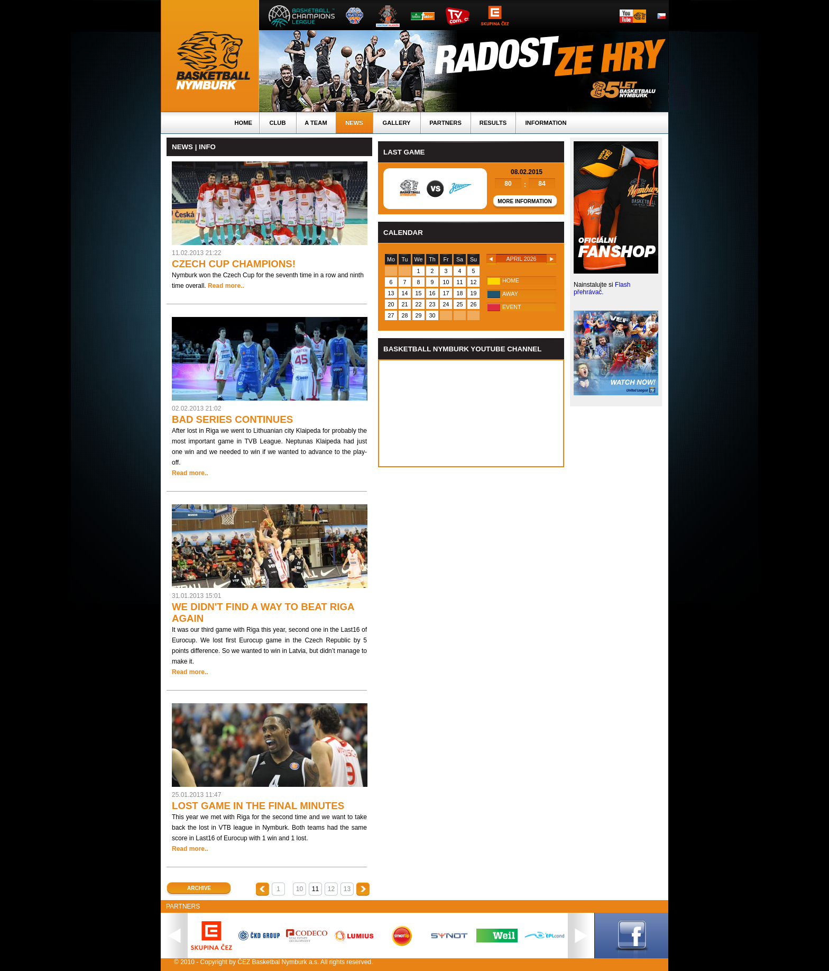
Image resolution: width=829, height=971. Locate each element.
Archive (199, 888)
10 (299, 889)
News (354, 123)
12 (331, 889)
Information (545, 123)
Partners (445, 123)
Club (277, 123)
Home (243, 123)
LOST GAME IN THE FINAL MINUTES (258, 805)
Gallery (396, 123)
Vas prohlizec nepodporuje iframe (471, 413)
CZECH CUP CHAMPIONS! (234, 263)
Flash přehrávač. (602, 288)
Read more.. (226, 285)
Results (493, 123)
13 (347, 889)
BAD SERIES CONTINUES (232, 419)
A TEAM (316, 123)
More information (525, 201)
